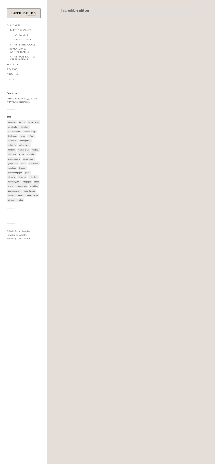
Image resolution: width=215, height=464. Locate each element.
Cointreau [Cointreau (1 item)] (12, 141)
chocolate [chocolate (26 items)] (25, 127)
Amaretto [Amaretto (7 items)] (12, 122)
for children (23, 39)
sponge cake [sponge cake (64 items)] (22, 186)
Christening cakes (22, 44)
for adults (21, 34)
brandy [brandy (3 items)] (22, 122)
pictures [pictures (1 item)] (11, 177)
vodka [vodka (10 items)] (20, 200)
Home (10, 78)
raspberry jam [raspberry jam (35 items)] (13, 182)
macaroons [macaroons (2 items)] (33, 163)
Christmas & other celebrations (23, 58)
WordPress (24, 235)
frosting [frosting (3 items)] (35, 150)
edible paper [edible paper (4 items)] (24, 145)
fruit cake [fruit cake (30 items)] (12, 154)
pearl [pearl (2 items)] (27, 172)
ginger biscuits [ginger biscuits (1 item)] (14, 159)
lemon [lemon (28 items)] (23, 163)
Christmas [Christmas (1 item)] (12, 136)
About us (13, 74)
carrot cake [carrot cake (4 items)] (12, 127)
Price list (13, 64)
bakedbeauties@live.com (25, 98)
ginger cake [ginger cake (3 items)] (13, 163)
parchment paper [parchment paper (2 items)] (15, 172)
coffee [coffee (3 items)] (30, 136)
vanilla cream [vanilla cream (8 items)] (32, 195)
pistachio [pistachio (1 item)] (22, 177)
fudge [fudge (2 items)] (21, 154)
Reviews (12, 69)
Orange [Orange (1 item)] (22, 168)
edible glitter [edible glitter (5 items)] (25, 141)
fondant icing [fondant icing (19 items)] (23, 150)
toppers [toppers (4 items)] (11, 195)
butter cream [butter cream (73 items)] (33, 122)
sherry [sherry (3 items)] (10, 186)
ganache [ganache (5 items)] (30, 154)
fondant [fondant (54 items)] (11, 150)
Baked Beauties (22, 231)
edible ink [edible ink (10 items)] (12, 145)
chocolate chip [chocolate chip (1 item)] (29, 131)
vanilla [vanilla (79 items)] (20, 195)
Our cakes (13, 25)
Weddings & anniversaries (19, 50)
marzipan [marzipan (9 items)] (12, 168)
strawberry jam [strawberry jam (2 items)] (14, 191)
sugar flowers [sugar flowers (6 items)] (29, 191)
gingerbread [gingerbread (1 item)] (28, 159)
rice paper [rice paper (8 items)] (27, 182)
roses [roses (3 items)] (36, 182)
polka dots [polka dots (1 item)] (33, 177)
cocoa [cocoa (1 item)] (22, 136)
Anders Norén (23, 238)
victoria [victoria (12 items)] (11, 200)
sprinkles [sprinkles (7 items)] (34, 186)
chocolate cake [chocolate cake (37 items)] (14, 131)
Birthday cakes (20, 30)
